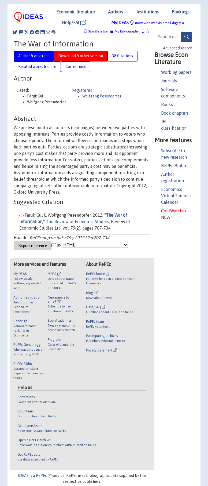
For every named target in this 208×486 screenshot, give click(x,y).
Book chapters (175, 113)
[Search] (186, 37)
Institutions (147, 11)
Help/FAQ (74, 22)
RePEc (43, 475)
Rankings (181, 11)
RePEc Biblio (173, 165)
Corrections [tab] (75, 66)
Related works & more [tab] (37, 66)
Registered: (83, 90)
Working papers (176, 72)
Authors (115, 11)
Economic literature (75, 11)
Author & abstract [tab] (33, 56)
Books (167, 104)
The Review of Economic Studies (77, 221)
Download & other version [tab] (80, 56)
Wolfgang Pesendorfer (101, 96)
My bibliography (124, 31)
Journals (169, 80)
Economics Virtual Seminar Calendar (176, 196)
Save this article (97, 31)
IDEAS (23, 475)
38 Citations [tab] (122, 56)
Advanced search (177, 48)
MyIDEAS (147, 22)
